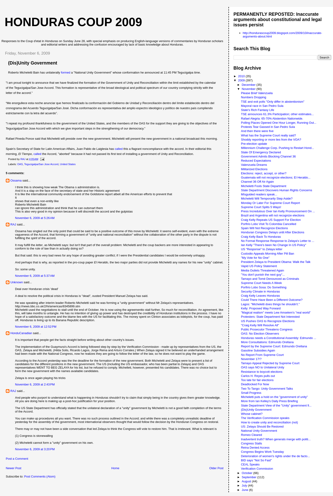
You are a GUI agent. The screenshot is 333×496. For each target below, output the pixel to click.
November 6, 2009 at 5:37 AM (35, 275)
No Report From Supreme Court (262, 355)
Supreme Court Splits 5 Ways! (261, 207)
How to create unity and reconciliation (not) (269, 422)
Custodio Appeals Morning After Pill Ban (267, 253)
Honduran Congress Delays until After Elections (272, 232)
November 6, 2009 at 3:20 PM (35, 449)
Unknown (16, 282)
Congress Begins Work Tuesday (262, 451)
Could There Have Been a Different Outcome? (271, 300)
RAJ (13, 224)
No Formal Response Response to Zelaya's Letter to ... (277, 241)
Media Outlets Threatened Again (262, 270)
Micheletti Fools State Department (263, 186)
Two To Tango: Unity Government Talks (267, 388)
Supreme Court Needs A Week (261, 283)
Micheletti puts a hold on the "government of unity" (274, 397)
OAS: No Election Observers (260, 333)
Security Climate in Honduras (260, 291)
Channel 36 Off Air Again (257, 181)
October (247, 473)
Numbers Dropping (253, 97)
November (249, 89)
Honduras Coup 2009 (73, 22)
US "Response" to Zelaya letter (261, 249)
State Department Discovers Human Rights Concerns (276, 190)
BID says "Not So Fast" (256, 460)
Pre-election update (254, 143)
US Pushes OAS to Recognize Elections (268, 321)
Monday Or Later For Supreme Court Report (270, 203)
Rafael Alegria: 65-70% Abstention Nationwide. (272, 118)
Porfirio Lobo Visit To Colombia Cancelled (268, 224)
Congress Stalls (251, 443)
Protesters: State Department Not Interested (270, 316)
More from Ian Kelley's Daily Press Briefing (269, 401)
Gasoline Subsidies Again (258, 350)
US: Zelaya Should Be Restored (262, 426)
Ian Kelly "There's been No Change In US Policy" (273, 245)
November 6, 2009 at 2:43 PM (35, 384)
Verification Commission (257, 468)
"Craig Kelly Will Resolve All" (260, 325)
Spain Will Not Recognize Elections (264, 228)
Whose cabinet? (251, 414)
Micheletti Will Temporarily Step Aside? (267, 198)
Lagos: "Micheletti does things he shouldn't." (270, 304)
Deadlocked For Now (255, 384)
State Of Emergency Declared (261, 152)
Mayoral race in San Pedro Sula (262, 106)
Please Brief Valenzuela (257, 93)
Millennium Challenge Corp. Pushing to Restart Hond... (277, 148)
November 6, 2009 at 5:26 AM (35, 218)
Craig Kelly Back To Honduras (261, 236)
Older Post (216, 468)
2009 (242, 80)
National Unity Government (259, 430)
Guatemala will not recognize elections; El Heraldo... (276, 177)
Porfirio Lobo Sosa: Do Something (264, 287)
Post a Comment (17, 458)
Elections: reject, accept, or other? (264, 173)
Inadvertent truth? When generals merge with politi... (276, 439)
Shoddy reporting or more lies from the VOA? (271, 139)
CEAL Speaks (250, 464)
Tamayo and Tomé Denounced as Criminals (270, 278)
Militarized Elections (254, 169)
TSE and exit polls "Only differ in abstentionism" (272, 101)
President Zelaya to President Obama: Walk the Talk (276, 262)
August (247, 481)
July (245, 485)
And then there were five (257, 131)
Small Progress (251, 392)
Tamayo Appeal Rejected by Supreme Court (270, 363)
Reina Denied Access (255, 447)
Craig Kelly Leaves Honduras (260, 295)
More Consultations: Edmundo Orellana (267, 342)
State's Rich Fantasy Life (257, 110)
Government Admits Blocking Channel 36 (268, 156)
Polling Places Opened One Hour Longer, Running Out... (278, 122)
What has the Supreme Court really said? (268, 135)
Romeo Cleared (251, 435)
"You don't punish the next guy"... (263, 274)
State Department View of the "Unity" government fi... (276, 405)
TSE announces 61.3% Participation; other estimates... (277, 114)
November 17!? (251, 359)
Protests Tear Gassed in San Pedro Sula (268, 127)
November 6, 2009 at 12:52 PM (35, 326)
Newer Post (13, 468)
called (119, 149)
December (249, 84)
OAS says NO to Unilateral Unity (262, 367)
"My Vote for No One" (255, 257)
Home (115, 468)
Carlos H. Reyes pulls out (258, 376)
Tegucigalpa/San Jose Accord (41, 164)
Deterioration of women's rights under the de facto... (275, 456)
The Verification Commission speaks (265, 418)
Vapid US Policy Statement (259, 266)
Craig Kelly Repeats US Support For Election (271, 220)
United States (68, 164)
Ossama (16, 180)
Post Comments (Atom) (40, 476)
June (245, 490)
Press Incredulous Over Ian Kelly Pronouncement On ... (278, 211)
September (249, 477)
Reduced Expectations (256, 160)
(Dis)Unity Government (256, 409)
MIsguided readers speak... (259, 194)
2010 (242, 76)
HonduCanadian (21, 333)
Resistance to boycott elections (261, 371)
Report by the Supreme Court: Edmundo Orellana (274, 346)
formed (65, 72)
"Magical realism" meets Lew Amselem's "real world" (276, 312)
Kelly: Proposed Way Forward (261, 308)
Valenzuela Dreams (254, 164)
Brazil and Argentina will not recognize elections (273, 215)
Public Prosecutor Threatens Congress (267, 329)
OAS (20, 164)
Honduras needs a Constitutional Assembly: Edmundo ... (278, 338)
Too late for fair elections (257, 380)
